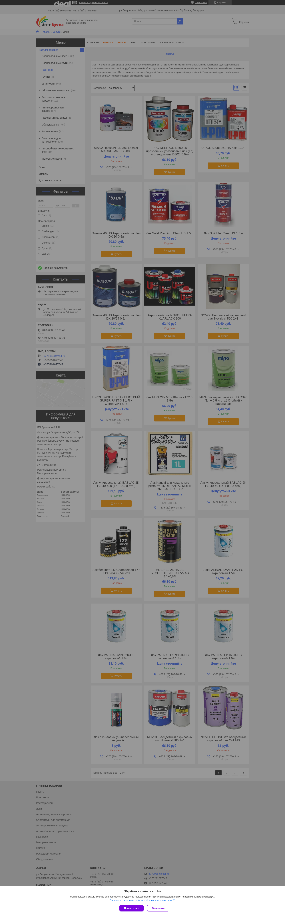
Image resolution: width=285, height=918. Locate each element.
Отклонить (158, 908)
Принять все (131, 908)
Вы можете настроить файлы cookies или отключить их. (141, 900)
